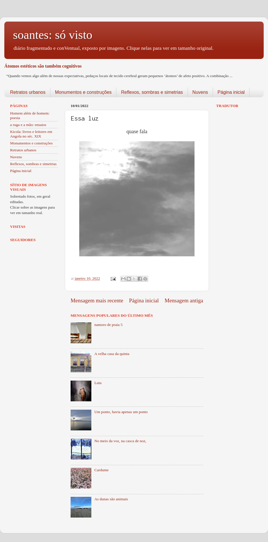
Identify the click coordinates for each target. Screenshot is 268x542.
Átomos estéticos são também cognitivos (43, 66)
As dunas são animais (111, 499)
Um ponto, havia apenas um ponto (121, 412)
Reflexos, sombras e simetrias (152, 92)
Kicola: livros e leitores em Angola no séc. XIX (31, 133)
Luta (97, 383)
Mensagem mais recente (97, 300)
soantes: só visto (52, 34)
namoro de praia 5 (108, 324)
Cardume (101, 470)
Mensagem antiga (184, 300)
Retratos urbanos (28, 92)
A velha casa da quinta (111, 354)
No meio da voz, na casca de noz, (120, 441)
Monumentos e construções (83, 92)
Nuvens (200, 92)
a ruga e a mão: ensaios (28, 125)
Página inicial (231, 92)
